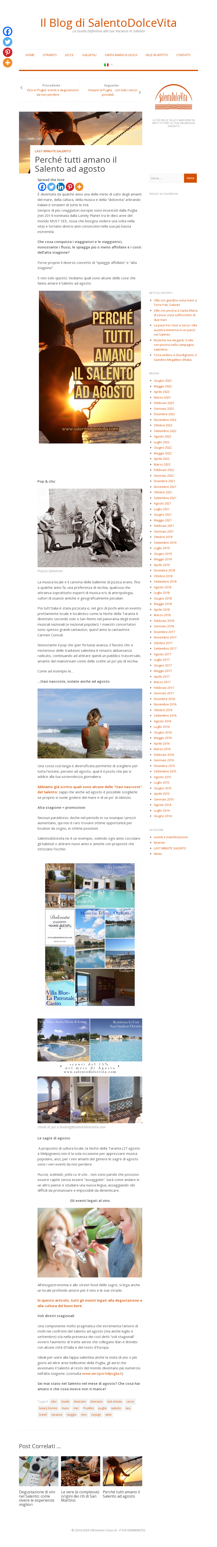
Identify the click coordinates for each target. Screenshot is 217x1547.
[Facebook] (42, 187)
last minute (114, 1401)
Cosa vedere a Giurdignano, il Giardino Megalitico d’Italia (175, 357)
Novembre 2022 (165, 420)
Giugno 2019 (163, 554)
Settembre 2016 (165, 715)
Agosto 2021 (162, 503)
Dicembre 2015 (164, 766)
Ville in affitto (157, 55)
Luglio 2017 (162, 659)
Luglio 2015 (162, 782)
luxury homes (48, 1408)
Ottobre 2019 (163, 537)
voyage (96, 1415)
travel (43, 1415)
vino (84, 1415)
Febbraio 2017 (164, 687)
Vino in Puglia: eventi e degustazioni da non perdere (53, 92)
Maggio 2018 (163, 604)
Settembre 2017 (165, 648)
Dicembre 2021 (164, 481)
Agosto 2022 (162, 436)
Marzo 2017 (162, 682)
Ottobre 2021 (163, 492)
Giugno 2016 (163, 732)
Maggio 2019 (163, 559)
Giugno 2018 (163, 598)
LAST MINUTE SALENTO (53, 151)
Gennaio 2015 (164, 799)
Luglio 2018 (162, 592)
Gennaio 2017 (164, 693)
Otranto (50, 55)
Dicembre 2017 (164, 632)
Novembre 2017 (165, 637)
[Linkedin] (61, 187)
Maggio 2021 (163, 520)
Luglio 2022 (162, 442)
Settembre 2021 (165, 498)
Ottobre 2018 (163, 576)
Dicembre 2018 (164, 570)
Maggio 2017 (163, 671)
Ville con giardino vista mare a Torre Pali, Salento (175, 302)
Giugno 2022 (163, 447)
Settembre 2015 (165, 771)
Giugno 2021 (163, 514)
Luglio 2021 (162, 509)
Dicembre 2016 (164, 699)
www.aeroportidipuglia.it (102, 1373)
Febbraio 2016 (164, 754)
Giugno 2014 (163, 816)
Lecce (69, 55)
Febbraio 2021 (164, 526)
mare (65, 1408)
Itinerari (159, 842)
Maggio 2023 (163, 386)
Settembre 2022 (165, 431)
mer (76, 1408)
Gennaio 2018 (164, 626)
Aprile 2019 (162, 565)
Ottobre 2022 (163, 425)
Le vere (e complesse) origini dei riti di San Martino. (80, 1496)
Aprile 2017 (162, 676)
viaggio (71, 1415)
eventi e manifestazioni (171, 837)
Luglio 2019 (162, 548)
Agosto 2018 (162, 587)
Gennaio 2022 (164, 475)
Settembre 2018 (165, 581)
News (158, 854)
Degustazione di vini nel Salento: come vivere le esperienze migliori (37, 1498)
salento (116, 1408)
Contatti (183, 55)
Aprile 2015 (162, 793)
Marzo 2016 (162, 749)
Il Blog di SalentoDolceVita (108, 22)
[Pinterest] (70, 187)
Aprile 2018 (162, 609)
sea (128, 1408)
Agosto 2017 (162, 654)
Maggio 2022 (163, 453)
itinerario (96, 1401)
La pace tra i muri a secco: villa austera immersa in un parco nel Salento (175, 330)
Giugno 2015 (163, 788)
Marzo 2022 (162, 464)
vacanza (56, 1415)
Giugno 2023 (163, 380)
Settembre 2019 (165, 542)
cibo (54, 1401)
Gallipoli (89, 55)
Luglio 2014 (162, 810)
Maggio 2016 (163, 738)
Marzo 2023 (162, 397)
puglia (102, 1408)
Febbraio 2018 (164, 621)
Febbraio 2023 (164, 403)
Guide (65, 1401)
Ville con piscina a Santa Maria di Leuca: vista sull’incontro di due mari (176, 315)
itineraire (80, 1401)
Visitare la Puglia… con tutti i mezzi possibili (112, 92)
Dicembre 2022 (164, 414)
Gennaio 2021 (164, 531)
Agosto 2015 (162, 777)
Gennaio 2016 (164, 760)
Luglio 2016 (162, 726)
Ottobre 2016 (163, 710)
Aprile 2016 (162, 743)
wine (108, 1415)
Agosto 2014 (162, 805)
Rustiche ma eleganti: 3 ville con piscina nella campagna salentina (174, 345)
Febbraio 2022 (164, 470)
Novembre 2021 (165, 487)
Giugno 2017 (163, 665)
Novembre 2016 (165, 704)
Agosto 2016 (162, 721)
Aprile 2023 (162, 392)
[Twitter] (51, 187)
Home (30, 55)
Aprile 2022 (162, 459)
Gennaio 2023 (164, 408)
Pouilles (88, 1408)
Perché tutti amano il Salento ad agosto (121, 1494)
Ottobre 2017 (163, 643)
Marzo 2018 (162, 615)
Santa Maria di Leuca (121, 55)
